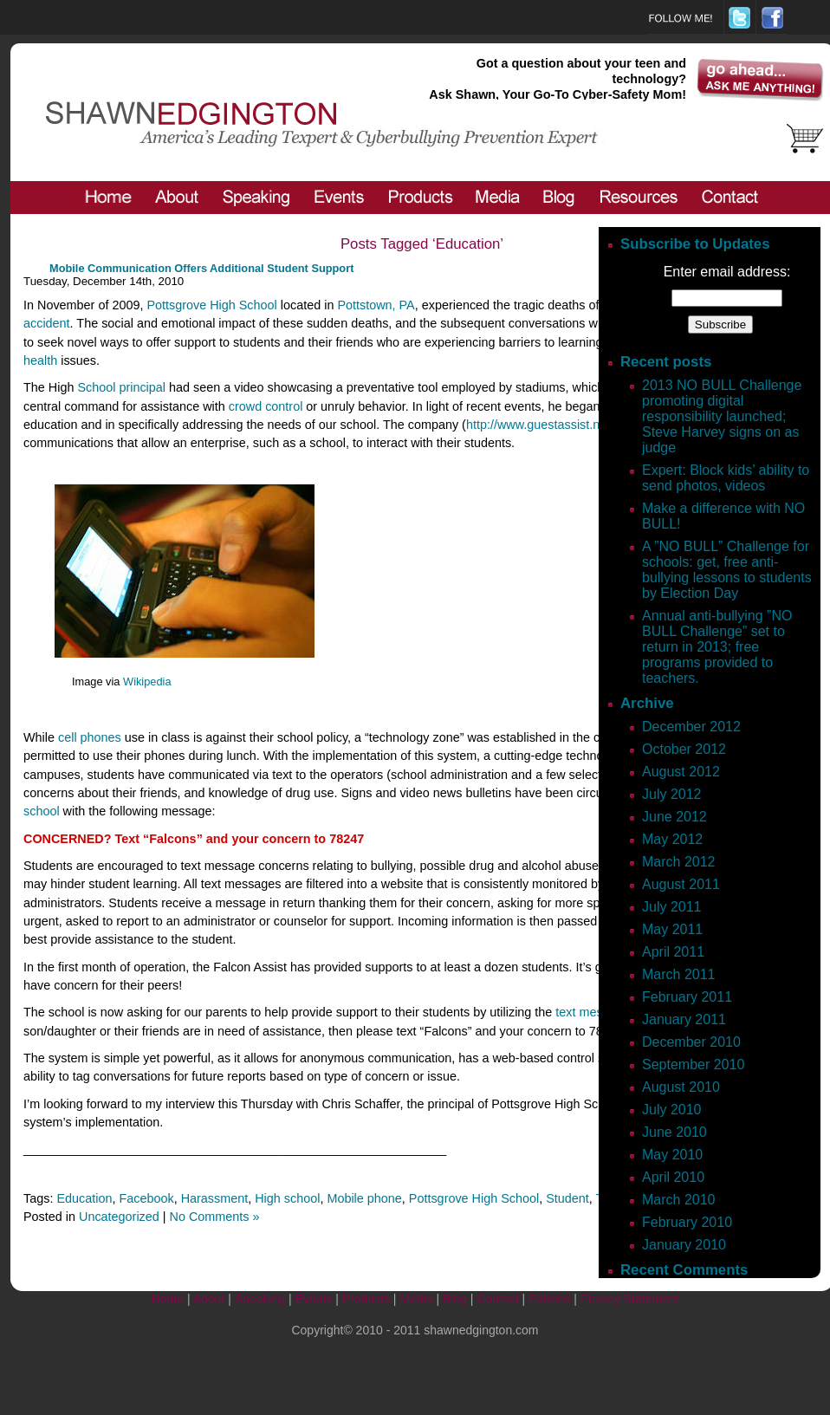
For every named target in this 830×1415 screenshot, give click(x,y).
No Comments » (215, 1217)
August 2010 (681, 1087)
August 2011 (681, 884)
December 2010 (691, 1042)
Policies (549, 1299)
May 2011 (672, 929)
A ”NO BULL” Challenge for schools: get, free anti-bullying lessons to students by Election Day (727, 569)
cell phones (89, 737)
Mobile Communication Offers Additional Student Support (201, 268)
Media (415, 1299)
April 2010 (673, 1177)
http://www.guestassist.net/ (539, 425)
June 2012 (674, 816)
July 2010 (672, 1109)
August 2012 (681, 771)
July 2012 (672, 794)
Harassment (215, 1198)
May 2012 (672, 839)
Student (567, 1198)
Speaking (260, 1299)
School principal (121, 387)
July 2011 (672, 906)
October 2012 (684, 749)
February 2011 (687, 997)
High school (287, 1198)
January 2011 (684, 1019)
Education (84, 1198)
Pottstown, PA (375, 305)
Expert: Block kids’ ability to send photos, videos (725, 478)
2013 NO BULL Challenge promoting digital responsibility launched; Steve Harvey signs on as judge (721, 416)
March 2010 (679, 1199)
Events (313, 1299)
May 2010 (672, 1154)
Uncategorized (119, 1217)
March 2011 (679, 974)
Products (366, 1299)
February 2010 (687, 1222)
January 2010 (684, 1244)
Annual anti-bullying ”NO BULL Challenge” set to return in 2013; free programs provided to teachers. (717, 646)
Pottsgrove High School (211, 305)
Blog (455, 1299)
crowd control (266, 406)
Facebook (146, 1198)
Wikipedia (147, 681)
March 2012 (679, 861)
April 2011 (673, 951)
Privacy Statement (629, 1299)
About (209, 1299)
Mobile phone (364, 1198)
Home (168, 1299)
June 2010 (674, 1132)
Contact (497, 1299)
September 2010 (693, 1064)
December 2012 (691, 726)
